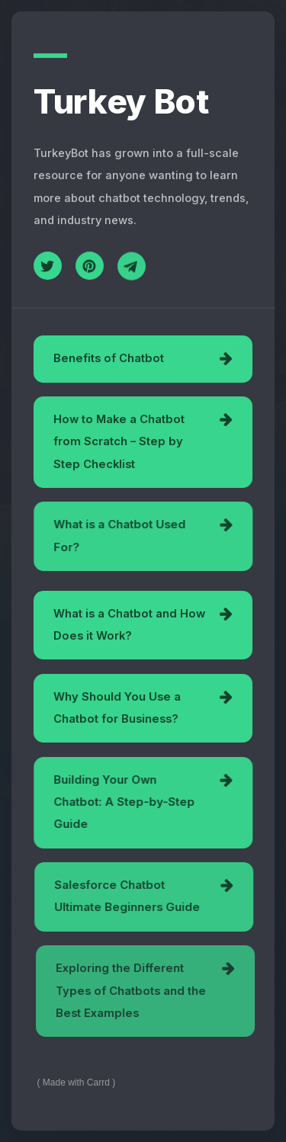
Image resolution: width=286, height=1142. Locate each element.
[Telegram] (131, 267)
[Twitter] (48, 266)
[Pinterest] (90, 266)
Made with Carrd (76, 1082)
